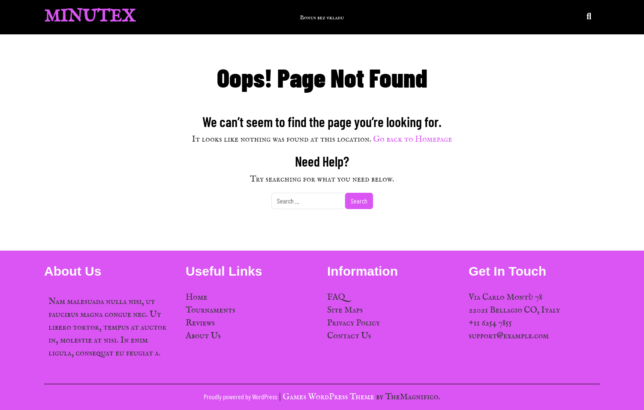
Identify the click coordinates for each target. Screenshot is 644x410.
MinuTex (89, 17)
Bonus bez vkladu (322, 17)
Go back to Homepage (412, 139)
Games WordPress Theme (329, 397)
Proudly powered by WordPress (241, 396)
